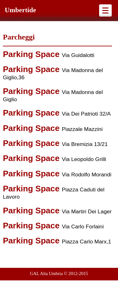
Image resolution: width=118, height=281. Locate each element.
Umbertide (20, 10)
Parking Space (32, 54)
